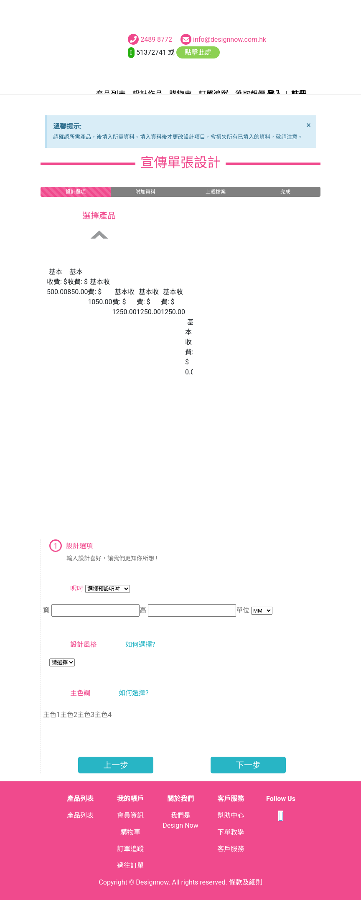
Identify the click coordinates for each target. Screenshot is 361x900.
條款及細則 (245, 882)
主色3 (85, 715)
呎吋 (77, 588)
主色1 (51, 715)
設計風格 (83, 644)
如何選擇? (140, 644)
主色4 (103, 715)
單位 (242, 610)
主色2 (68, 715)
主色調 (80, 693)
